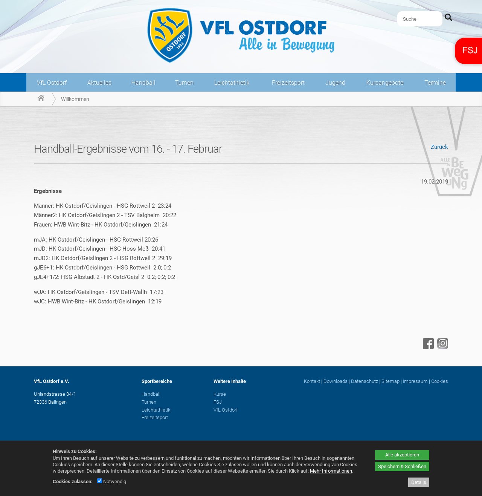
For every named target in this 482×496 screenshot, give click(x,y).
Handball (143, 82)
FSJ (218, 402)
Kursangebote (384, 82)
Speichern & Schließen (402, 466)
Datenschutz (364, 381)
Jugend (335, 82)
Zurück (439, 147)
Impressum (415, 381)
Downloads (335, 381)
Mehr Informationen (331, 471)
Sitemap (390, 381)
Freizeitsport (288, 82)
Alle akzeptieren (402, 455)
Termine (435, 82)
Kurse (220, 394)
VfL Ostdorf (52, 82)
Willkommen (75, 99)
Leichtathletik (232, 82)
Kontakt (312, 381)
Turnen (184, 82)
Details (418, 482)
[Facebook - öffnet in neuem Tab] (427, 347)
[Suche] (419, 18)
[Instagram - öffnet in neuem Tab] (441, 347)
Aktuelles (99, 82)
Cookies (439, 381)
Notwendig (111, 481)
